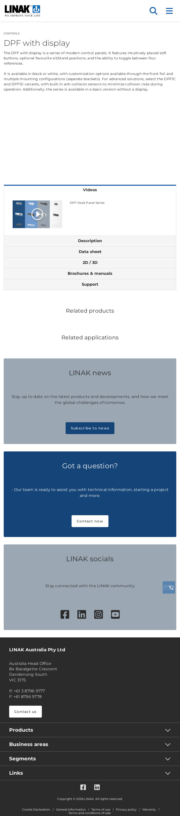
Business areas (28, 744)
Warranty (149, 809)
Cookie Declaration (36, 809)
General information (71, 809)
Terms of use (100, 809)
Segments (22, 759)
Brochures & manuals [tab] (90, 273)
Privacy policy (126, 809)
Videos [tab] (90, 189)
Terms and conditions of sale (89, 813)
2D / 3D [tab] (90, 262)
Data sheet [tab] (90, 251)
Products (21, 730)
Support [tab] (90, 284)
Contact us (25, 711)
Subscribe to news (90, 428)
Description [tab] (90, 240)
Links (16, 773)
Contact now (90, 521)
